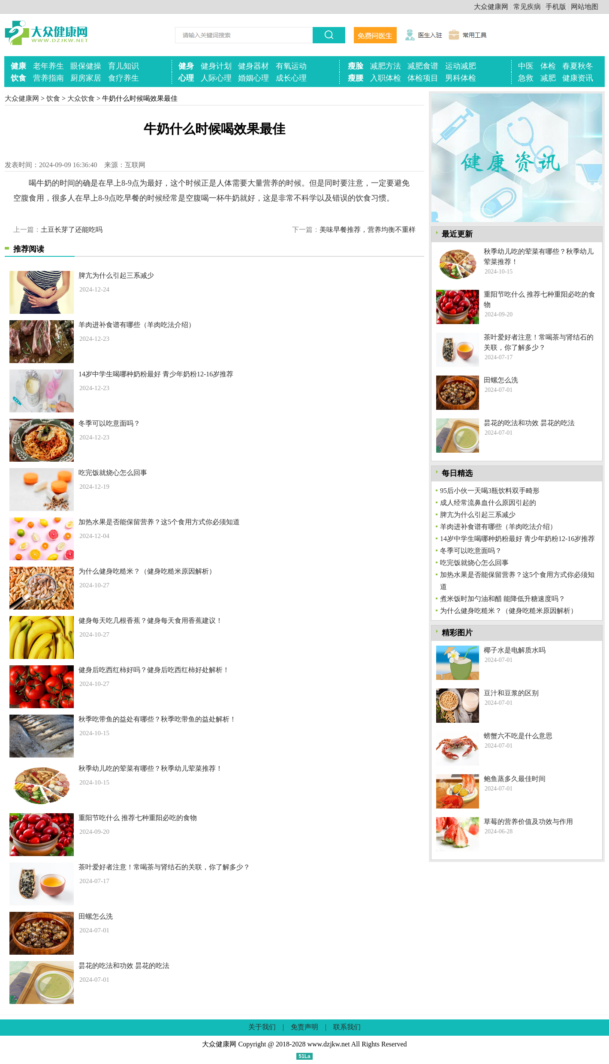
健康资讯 (577, 78)
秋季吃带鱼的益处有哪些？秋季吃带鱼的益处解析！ (157, 719)
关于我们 (262, 1027)
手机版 (556, 6)
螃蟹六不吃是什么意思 (518, 735)
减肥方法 (385, 66)
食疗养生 (123, 78)
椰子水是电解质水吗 (515, 650)
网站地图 (584, 6)
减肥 (548, 78)
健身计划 (216, 66)
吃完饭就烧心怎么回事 (112, 472)
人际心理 (216, 78)
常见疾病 (527, 6)
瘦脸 (355, 66)
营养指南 (48, 78)
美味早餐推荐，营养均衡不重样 (368, 229)
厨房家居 (85, 78)
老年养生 (48, 66)
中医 (526, 66)
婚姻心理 (253, 78)
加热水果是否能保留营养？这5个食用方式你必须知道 (159, 522)
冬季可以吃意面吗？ (109, 423)
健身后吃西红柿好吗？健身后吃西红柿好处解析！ (153, 669)
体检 (548, 66)
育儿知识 (123, 66)
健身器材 (253, 66)
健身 (186, 66)
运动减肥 (460, 66)
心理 (186, 78)
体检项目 (422, 78)
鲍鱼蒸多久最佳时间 (515, 778)
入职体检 (385, 78)
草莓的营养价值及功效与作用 (528, 821)
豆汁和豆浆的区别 (511, 693)
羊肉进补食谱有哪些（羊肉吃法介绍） (136, 324)
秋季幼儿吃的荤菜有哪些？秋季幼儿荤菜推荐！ (150, 768)
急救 (526, 78)
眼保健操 (85, 66)
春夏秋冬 (577, 66)
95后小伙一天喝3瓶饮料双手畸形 (490, 490)
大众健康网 (491, 6)
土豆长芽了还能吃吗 (72, 229)
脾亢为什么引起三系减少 (116, 275)
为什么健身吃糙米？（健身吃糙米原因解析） (147, 571)
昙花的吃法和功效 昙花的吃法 (123, 965)
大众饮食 (81, 98)
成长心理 (291, 78)
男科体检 (460, 78)
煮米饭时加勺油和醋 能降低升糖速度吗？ (502, 598)
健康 (18, 66)
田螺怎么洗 (95, 916)
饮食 (18, 78)
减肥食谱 (422, 66)
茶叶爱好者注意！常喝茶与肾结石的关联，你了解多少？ (164, 867)
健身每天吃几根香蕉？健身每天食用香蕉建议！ (150, 620)
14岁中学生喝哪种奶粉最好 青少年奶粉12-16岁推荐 (155, 374)
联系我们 (347, 1027)
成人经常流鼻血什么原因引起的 (488, 502)
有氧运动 (291, 66)
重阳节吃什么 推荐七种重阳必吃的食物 (137, 817)
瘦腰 (355, 78)
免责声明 (304, 1027)
